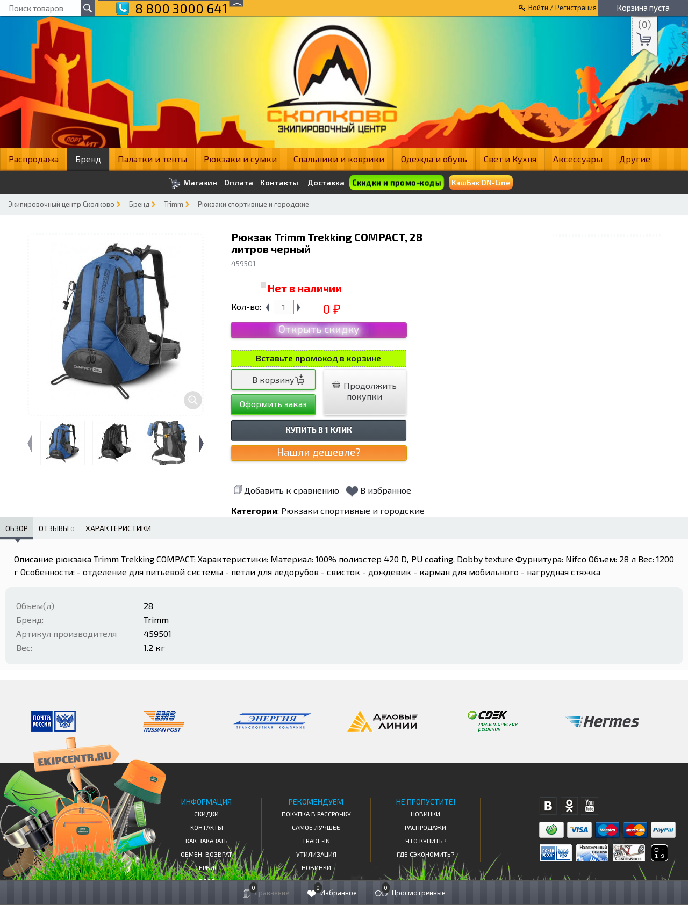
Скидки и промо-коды (396, 182)
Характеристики (118, 528)
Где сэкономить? (425, 854)
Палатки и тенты (152, 159)
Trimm (173, 204)
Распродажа (34, 159)
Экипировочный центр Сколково (61, 204)
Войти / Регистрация (562, 7)
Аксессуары (578, 159)
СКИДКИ (206, 813)
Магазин (192, 183)
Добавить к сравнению (286, 490)
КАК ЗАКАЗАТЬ (206, 840)
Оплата (238, 182)
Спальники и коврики (338, 159)
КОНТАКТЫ (206, 827)
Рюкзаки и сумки (240, 159)
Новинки (316, 867)
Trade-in (316, 840)
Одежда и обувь (434, 159)
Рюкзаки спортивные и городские (253, 204)
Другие (634, 159)
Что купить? (425, 840)
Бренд (88, 159)
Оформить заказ (273, 404)
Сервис (206, 867)
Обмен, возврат (206, 854)
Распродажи (425, 827)
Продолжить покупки (364, 390)
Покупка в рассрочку (316, 813)
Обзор (16, 528)
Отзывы (57, 528)
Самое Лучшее (316, 827)
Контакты (279, 182)
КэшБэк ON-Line (481, 182)
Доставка (326, 182)
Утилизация (316, 854)
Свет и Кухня (510, 159)
